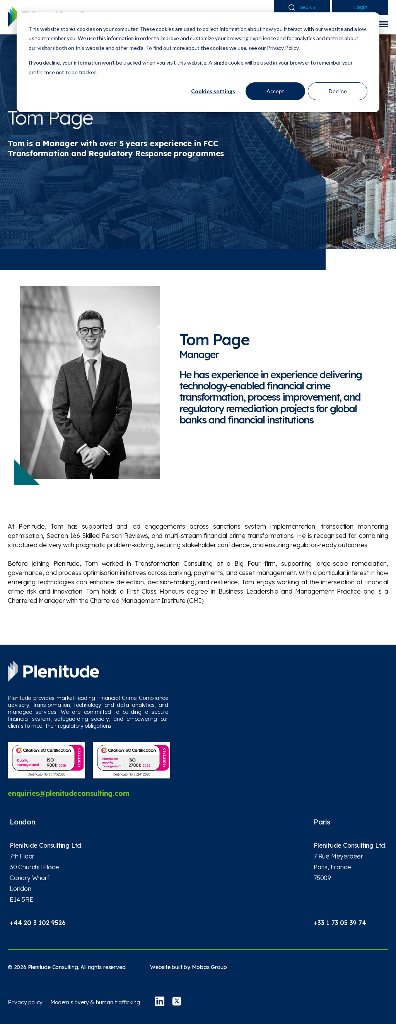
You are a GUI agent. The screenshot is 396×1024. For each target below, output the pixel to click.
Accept (275, 91)
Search (302, 7)
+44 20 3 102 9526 (38, 923)
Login (360, 7)
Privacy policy (25, 1002)
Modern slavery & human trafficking (95, 1002)
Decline (338, 91)
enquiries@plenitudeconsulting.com (69, 792)
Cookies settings (213, 91)
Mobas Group (209, 967)
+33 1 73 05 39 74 (340, 923)
